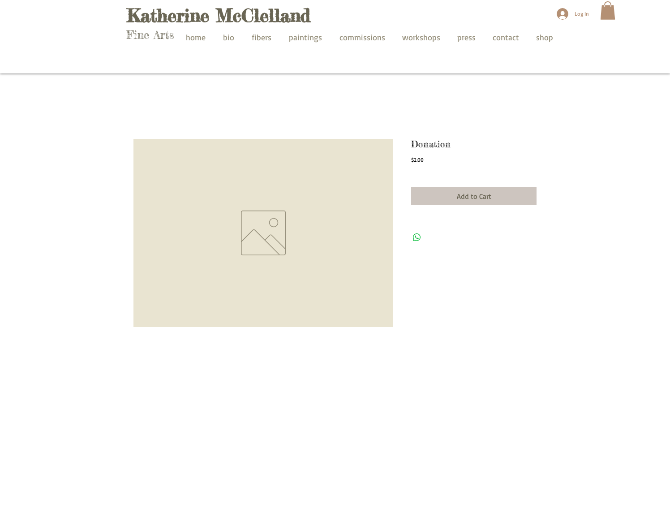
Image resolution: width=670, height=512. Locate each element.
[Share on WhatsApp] (417, 237)
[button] (607, 10)
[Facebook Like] (491, 391)
